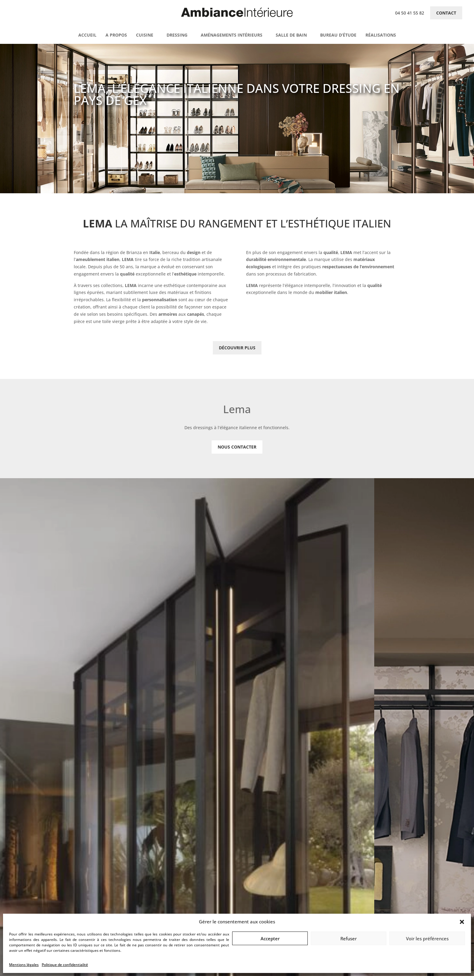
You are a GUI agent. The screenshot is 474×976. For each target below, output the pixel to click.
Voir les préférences (427, 938)
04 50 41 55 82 (409, 13)
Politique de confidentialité (65, 964)
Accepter (270, 938)
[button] (462, 922)
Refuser (348, 938)
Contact (446, 13)
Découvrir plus (237, 348)
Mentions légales (24, 964)
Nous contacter (237, 447)
